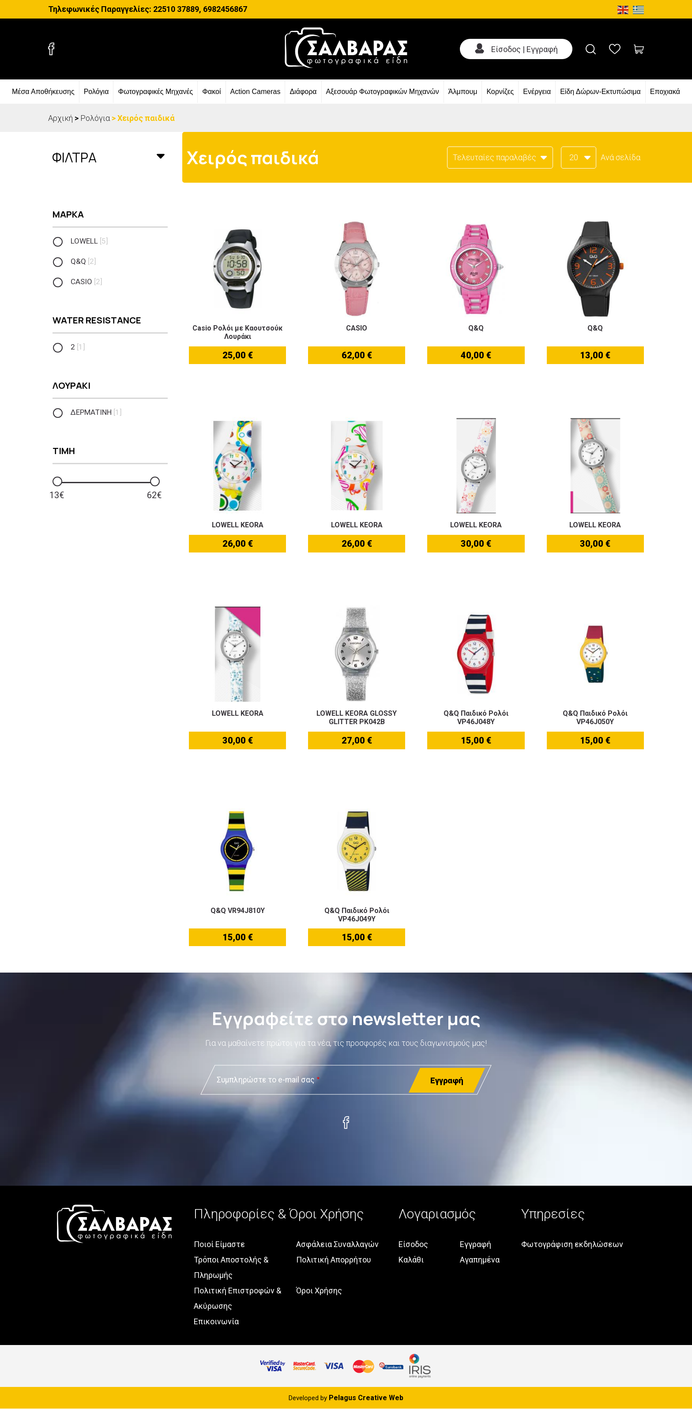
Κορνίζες (500, 91)
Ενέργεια (537, 91)
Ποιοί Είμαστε (219, 1244)
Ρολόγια (96, 91)
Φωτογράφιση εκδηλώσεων (572, 1244)
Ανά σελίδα (620, 157)
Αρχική (60, 118)
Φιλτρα (74, 157)
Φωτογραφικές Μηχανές (155, 91)
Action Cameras (255, 91)
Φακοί (211, 91)
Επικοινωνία (216, 1321)
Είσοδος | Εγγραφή (524, 49)
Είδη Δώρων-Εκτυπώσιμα (600, 91)
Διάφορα (303, 91)
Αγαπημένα (480, 1259)
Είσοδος (413, 1244)
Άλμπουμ (463, 91)
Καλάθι (411, 1259)
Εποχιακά (665, 91)
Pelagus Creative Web (366, 1398)
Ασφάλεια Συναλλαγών (337, 1244)
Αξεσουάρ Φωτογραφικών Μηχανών (382, 91)
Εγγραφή (475, 1244)
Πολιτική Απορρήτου (333, 1259)
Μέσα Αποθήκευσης (43, 91)
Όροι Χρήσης (319, 1290)
